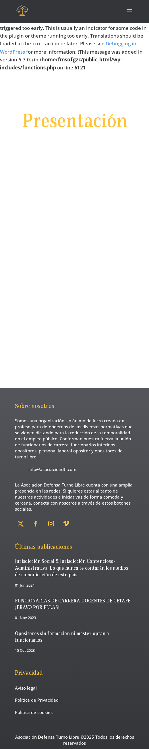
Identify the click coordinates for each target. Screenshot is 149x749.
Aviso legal (26, 688)
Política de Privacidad (37, 700)
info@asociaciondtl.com (52, 469)
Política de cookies (34, 712)
